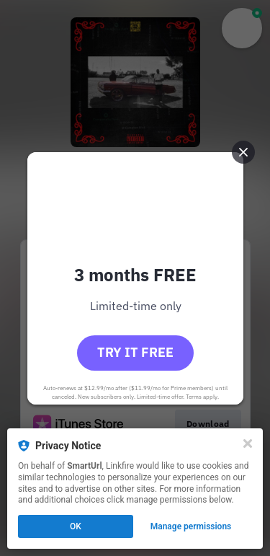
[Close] (247, 443)
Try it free (135, 352)
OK (75, 526)
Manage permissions (191, 526)
